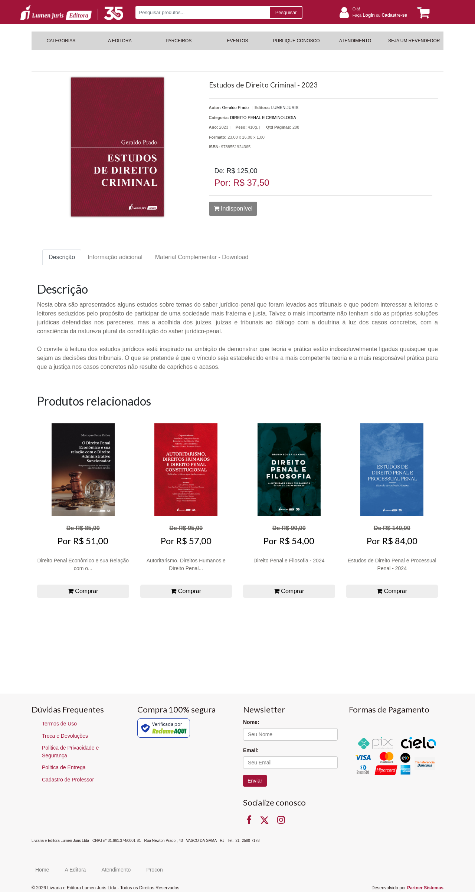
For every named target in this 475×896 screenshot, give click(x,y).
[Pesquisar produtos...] (202, 12)
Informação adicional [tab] (115, 257)
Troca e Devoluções (65, 736)
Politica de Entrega (64, 767)
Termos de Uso (59, 724)
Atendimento (116, 870)
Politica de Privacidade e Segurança (70, 751)
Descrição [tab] (62, 257)
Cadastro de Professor (68, 780)
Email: (251, 750)
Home (42, 870)
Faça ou (380, 15)
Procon (154, 870)
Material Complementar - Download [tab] (202, 257)
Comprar (83, 591)
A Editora (75, 870)
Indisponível (233, 208)
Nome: (251, 722)
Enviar (255, 781)
